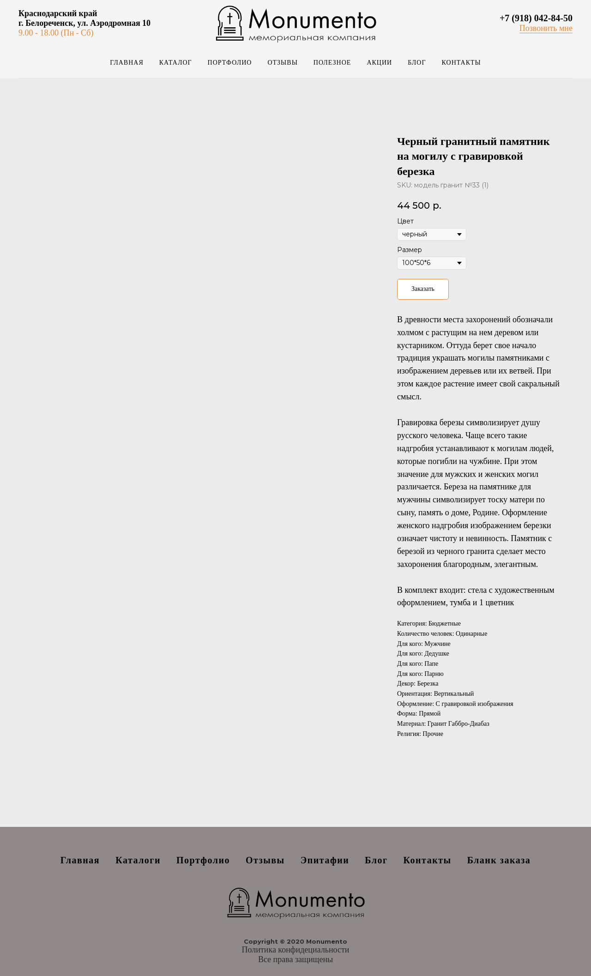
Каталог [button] (175, 62)
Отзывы (282, 62)
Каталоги (138, 860)
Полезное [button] (332, 62)
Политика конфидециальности (296, 949)
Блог (417, 62)
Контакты (461, 62)
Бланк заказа (499, 860)
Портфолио (230, 62)
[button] (546, 28)
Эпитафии (325, 860)
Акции (379, 62)
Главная (127, 62)
